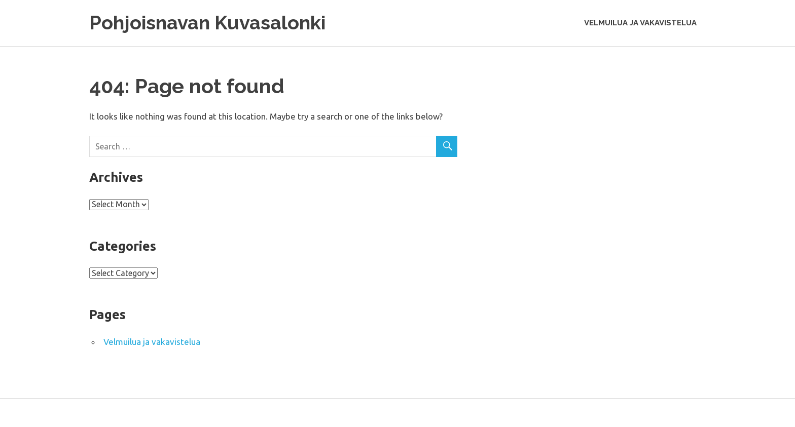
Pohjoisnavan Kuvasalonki (207, 22)
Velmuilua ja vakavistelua (640, 22)
